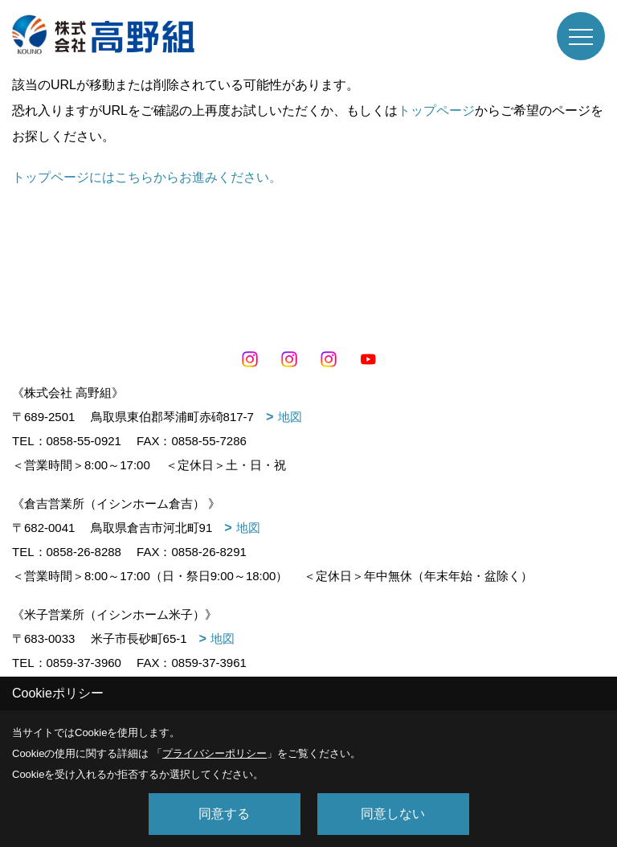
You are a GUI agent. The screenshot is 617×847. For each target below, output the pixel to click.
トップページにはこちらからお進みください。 (147, 177)
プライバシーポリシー (214, 753)
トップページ (436, 110)
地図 (290, 417)
